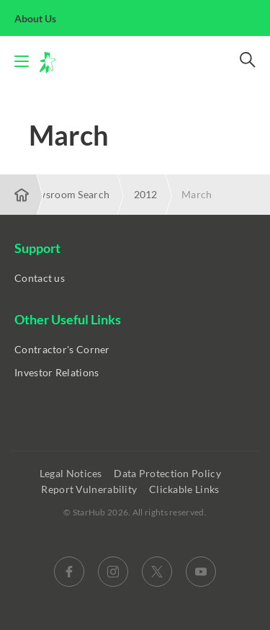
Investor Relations (56, 372)
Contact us (39, 278)
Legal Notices (72, 473)
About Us (43, 18)
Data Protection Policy (168, 473)
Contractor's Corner (62, 349)
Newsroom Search (67, 194)
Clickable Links (185, 489)
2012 (146, 194)
